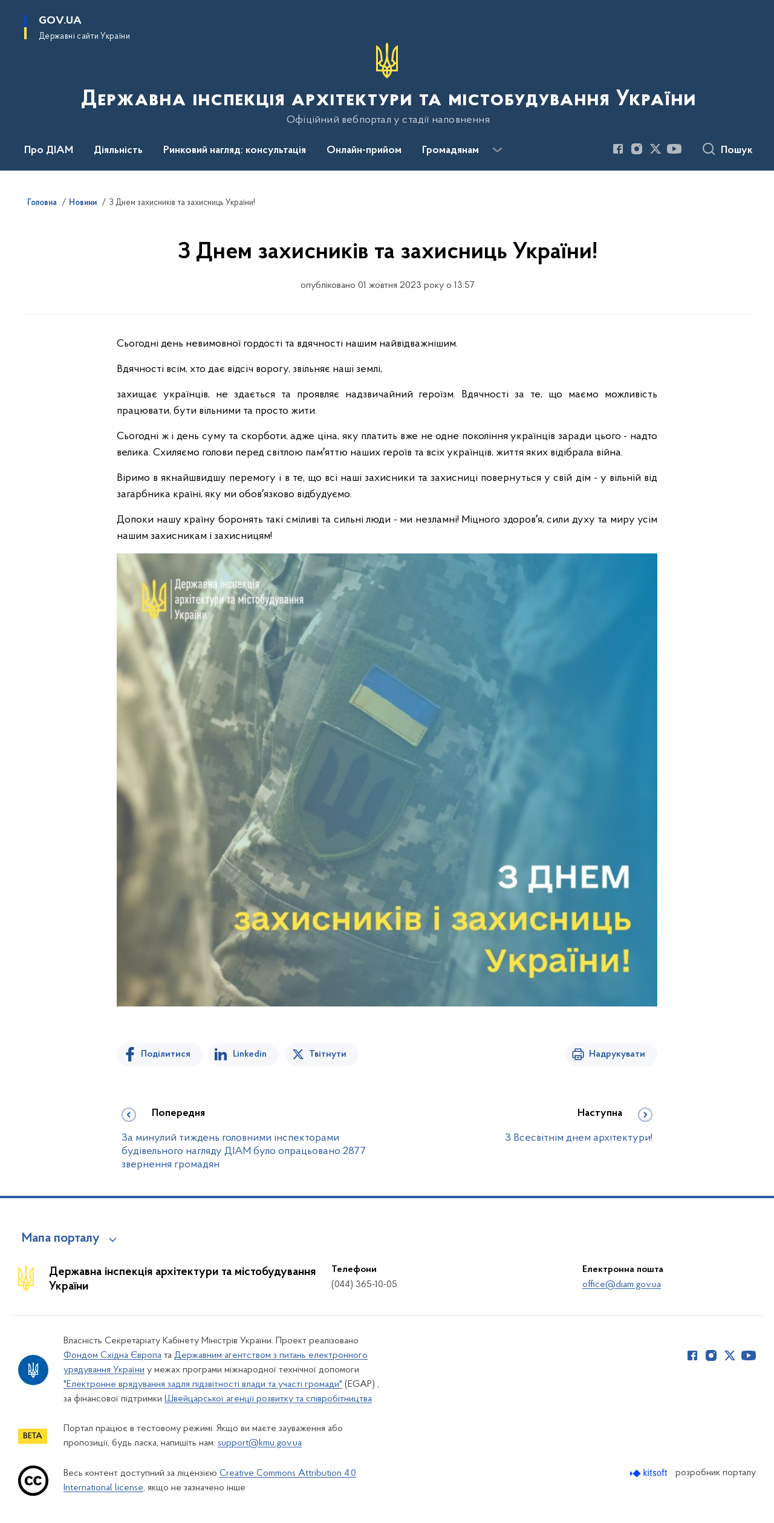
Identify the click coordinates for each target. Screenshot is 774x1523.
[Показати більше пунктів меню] (497, 150)
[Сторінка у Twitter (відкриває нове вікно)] (655, 149)
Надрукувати (617, 1054)
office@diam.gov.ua (621, 1285)
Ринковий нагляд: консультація (234, 150)
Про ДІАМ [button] (48, 150)
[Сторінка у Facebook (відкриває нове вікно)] (618, 149)
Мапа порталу (61, 1238)
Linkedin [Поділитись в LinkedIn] (250, 1054)
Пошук (737, 150)
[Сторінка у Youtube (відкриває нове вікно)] (674, 149)
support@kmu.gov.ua (260, 1443)
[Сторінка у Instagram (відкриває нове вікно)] (636, 149)
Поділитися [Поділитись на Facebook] (165, 1054)
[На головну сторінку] (387, 84)
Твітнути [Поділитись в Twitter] (327, 1054)
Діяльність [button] (118, 150)
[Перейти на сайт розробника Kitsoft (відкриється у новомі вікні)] (649, 1473)
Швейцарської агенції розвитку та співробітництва (268, 1399)
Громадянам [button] (450, 150)
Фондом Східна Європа (112, 1355)
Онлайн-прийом (364, 150)
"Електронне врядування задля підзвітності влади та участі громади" (202, 1384)
